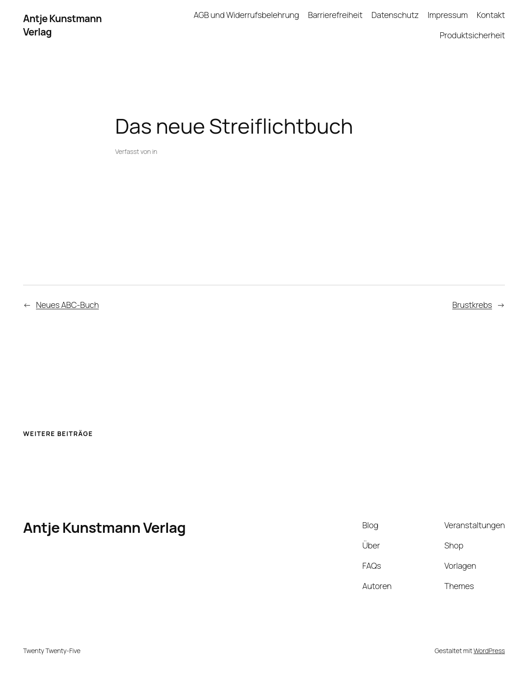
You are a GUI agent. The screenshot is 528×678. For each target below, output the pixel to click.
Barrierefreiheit (335, 14)
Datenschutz (395, 14)
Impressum (447, 14)
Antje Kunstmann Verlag (104, 527)
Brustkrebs (472, 304)
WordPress (489, 650)
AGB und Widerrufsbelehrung (246, 14)
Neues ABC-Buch (67, 304)
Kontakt (491, 14)
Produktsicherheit (472, 35)
